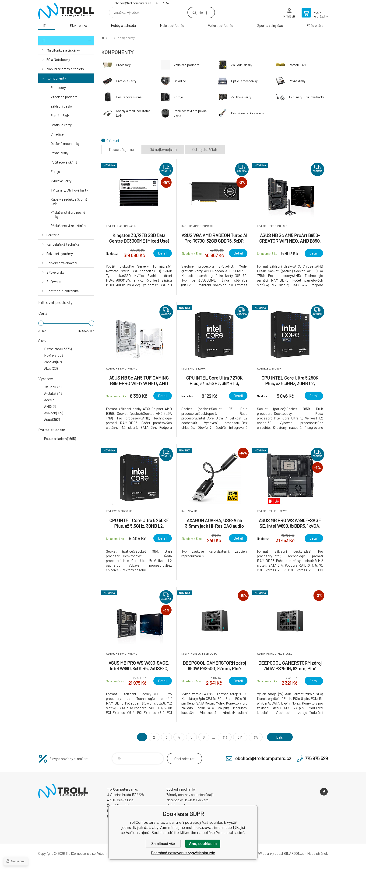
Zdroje (55, 171)
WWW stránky (263, 853)
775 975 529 (163, 3)
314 (239, 737)
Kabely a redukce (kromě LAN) (69, 201)
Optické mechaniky (65, 143)
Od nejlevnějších (163, 149)
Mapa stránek (317, 853)
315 (255, 737)
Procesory (58, 87)
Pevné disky (59, 153)
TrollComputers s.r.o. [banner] (66, 11)
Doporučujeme (121, 149)
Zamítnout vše (163, 844)
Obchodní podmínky (181, 789)
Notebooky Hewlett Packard (187, 800)
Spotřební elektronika (62, 291)
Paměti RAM (60, 115)
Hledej (202, 12)
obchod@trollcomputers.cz (132, 3)
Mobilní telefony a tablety (65, 69)
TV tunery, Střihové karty (69, 190)
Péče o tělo (315, 25)
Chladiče (57, 134)
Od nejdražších (204, 149)
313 (224, 737)
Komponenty (56, 78)
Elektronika (78, 25)
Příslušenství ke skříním (68, 225)
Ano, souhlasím (203, 844)
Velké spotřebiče (220, 25)
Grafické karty (61, 125)
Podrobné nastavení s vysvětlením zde (183, 853)
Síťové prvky (55, 272)
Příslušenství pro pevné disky (68, 214)
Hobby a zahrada (123, 25)
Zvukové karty (61, 181)
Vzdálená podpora (64, 97)
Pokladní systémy (59, 253)
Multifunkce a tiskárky (63, 50)
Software (53, 281)
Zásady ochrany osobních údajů (190, 794)
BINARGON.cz (294, 853)
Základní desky (62, 106)
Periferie (52, 235)
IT (44, 25)
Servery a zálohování (61, 263)
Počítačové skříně (64, 162)
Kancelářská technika (62, 244)
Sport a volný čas (270, 25)
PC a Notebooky (58, 59)
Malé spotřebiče (172, 25)
